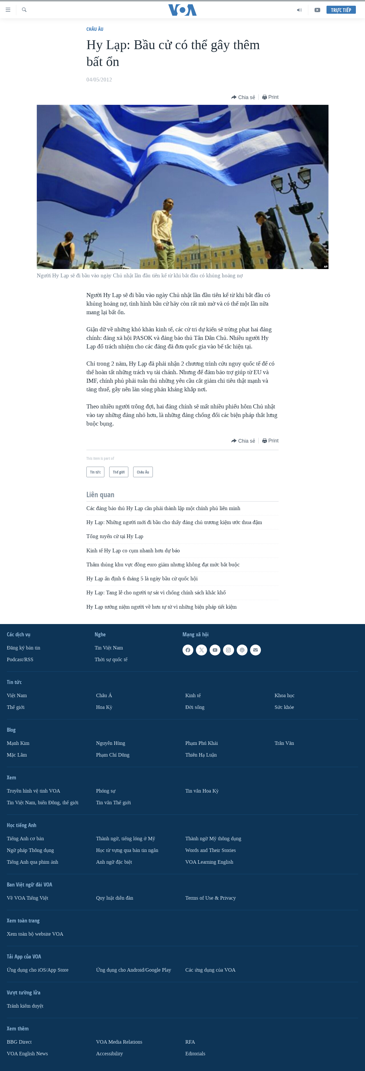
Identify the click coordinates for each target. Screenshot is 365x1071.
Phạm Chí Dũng (112, 755)
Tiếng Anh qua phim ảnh (32, 862)
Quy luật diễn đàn (114, 898)
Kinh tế (193, 695)
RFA (190, 1042)
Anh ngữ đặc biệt (114, 862)
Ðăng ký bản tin (23, 648)
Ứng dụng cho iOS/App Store (37, 970)
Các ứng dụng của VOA (210, 970)
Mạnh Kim (18, 743)
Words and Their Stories (210, 850)
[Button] (243, 97)
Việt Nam (17, 695)
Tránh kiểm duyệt (25, 1006)
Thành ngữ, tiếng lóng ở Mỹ (125, 838)
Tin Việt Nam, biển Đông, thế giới (42, 802)
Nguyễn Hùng (110, 743)
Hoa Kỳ (104, 707)
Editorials (195, 1053)
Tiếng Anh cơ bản (25, 838)
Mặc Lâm (17, 755)
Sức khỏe (284, 707)
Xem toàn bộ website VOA (35, 934)
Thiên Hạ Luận (201, 755)
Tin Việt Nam (109, 648)
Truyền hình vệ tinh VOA (33, 791)
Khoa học (285, 695)
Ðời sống (194, 707)
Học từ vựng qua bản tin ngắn (127, 850)
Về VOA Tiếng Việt (27, 898)
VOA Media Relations (119, 1042)
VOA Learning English (209, 862)
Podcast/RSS (20, 659)
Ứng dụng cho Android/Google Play (133, 970)
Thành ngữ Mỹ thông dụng (213, 838)
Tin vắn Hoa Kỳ (202, 791)
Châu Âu (95, 29)
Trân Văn (284, 743)
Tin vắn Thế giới (113, 802)
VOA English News (27, 1053)
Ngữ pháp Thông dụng (30, 850)
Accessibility (109, 1053)
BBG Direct (19, 1042)
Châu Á (104, 695)
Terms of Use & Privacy (210, 898)
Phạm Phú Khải (201, 743)
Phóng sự (105, 791)
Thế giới (16, 707)
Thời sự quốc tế (111, 659)
